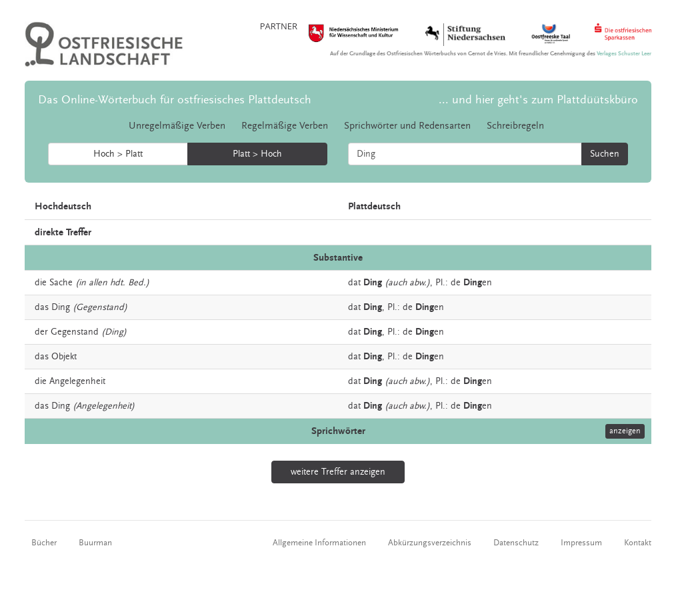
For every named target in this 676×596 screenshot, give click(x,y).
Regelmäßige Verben (284, 125)
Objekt (64, 356)
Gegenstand (75, 332)
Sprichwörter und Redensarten (407, 125)
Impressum (581, 542)
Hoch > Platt (118, 154)
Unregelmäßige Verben (177, 125)
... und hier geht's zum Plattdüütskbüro (538, 100)
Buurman (95, 542)
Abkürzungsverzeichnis (429, 542)
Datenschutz (516, 542)
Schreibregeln (515, 125)
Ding (60, 307)
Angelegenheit (77, 381)
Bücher (44, 542)
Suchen (604, 154)
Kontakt (637, 542)
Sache (61, 282)
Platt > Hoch (257, 154)
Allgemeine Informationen (319, 542)
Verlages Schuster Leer (624, 53)
